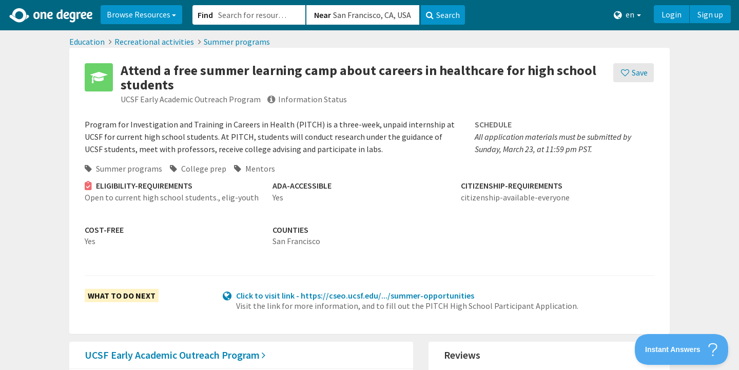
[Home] (51, 15)
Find (205, 15)
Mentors (254, 168)
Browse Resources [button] (141, 14)
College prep (198, 168)
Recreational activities (154, 41)
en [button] (627, 14)
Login (672, 14)
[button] (369, 185)
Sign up (710, 14)
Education (87, 41)
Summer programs (237, 41)
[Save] (633, 72)
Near (322, 15)
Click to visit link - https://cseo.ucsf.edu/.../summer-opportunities (355, 295)
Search (443, 15)
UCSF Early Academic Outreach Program (175, 354)
